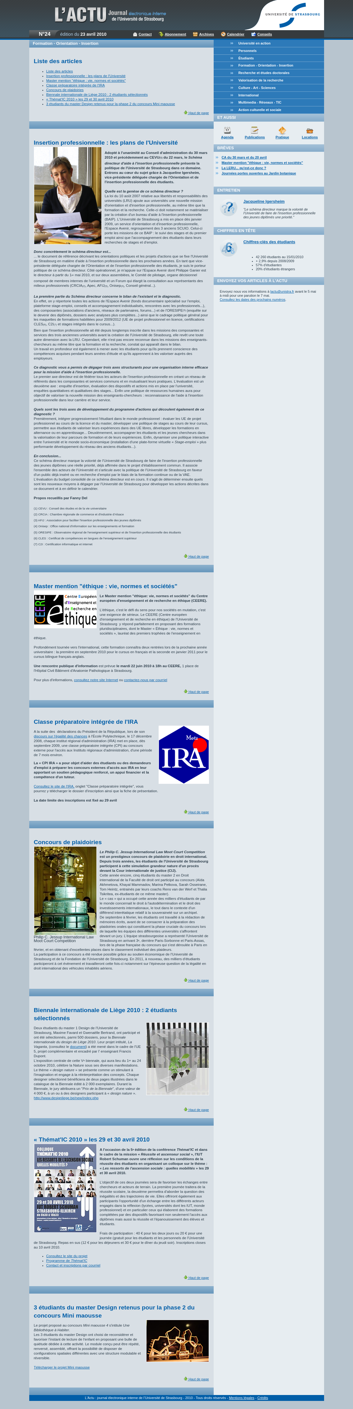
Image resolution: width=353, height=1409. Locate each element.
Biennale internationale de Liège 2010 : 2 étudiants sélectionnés (97, 94)
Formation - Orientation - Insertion (266, 65)
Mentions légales (241, 1398)
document (78, 1047)
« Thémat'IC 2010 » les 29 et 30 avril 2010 (80, 99)
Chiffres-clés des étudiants (269, 241)
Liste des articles (59, 71)
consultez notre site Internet (96, 680)
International (249, 95)
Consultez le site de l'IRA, (54, 786)
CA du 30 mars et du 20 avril (244, 157)
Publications (255, 137)
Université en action (255, 43)
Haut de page (196, 113)
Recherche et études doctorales (264, 73)
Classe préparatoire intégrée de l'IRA (75, 85)
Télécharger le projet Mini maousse (62, 1367)
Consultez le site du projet (67, 1256)
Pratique (282, 137)
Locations (310, 137)
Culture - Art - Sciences (257, 88)
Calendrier (235, 34)
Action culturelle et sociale (260, 110)
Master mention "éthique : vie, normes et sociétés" (86, 80)
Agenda (227, 137)
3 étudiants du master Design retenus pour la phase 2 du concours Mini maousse (110, 104)
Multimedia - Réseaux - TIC (260, 102)
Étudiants (246, 58)
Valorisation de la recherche (261, 80)
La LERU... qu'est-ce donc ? (244, 168)
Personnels (248, 51)
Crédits (262, 1398)
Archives (206, 34)
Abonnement (175, 34)
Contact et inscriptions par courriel (73, 1265)
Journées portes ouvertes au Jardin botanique (259, 173)
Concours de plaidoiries (65, 90)
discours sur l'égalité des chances (60, 736)
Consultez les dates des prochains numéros (253, 299)
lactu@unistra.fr (282, 291)
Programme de (66, 1261)
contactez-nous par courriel (145, 680)
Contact (145, 34)
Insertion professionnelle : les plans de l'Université (86, 76)
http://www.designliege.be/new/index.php (66, 1098)
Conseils (265, 34)
